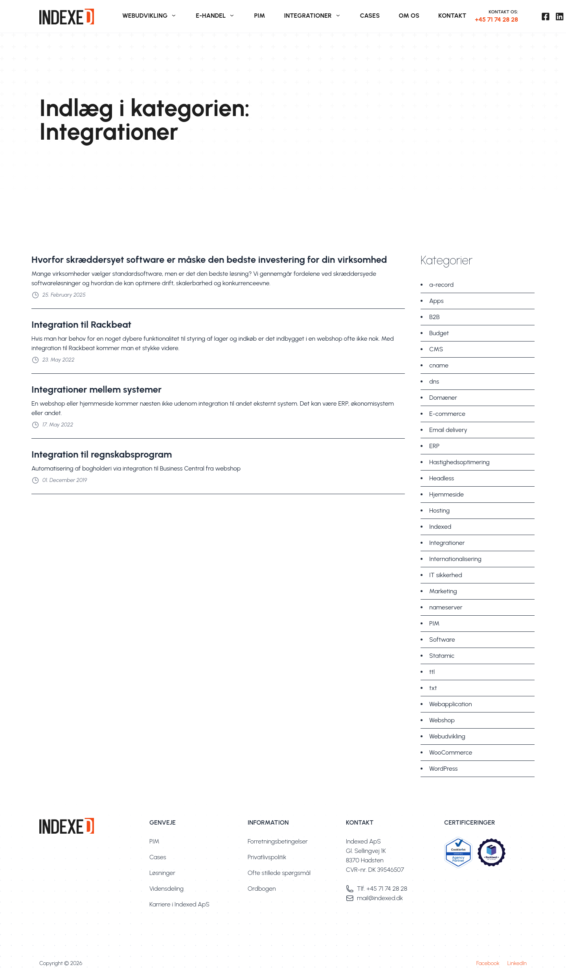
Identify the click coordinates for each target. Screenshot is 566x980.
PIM (434, 623)
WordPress (443, 768)
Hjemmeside (446, 494)
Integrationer (447, 542)
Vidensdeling (166, 888)
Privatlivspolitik (267, 857)
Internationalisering (455, 559)
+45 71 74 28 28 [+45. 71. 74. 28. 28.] (496, 19)
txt (433, 688)
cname (438, 365)
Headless (441, 478)
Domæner (443, 397)
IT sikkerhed (445, 575)
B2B (434, 317)
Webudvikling (447, 736)
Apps (436, 301)
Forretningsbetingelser (278, 841)
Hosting (439, 510)
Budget (439, 333)
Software (442, 639)
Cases (157, 857)
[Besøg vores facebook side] (545, 16)
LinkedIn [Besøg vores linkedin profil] (517, 963)
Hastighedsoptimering (459, 462)
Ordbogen (262, 888)
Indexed (440, 526)
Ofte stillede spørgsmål (279, 873)
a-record (441, 284)
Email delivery (448, 430)
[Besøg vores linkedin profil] (560, 16)
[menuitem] (149, 16)
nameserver (445, 607)
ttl (432, 671)
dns (434, 381)
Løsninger (162, 873)
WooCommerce (450, 752)
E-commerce (447, 413)
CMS (436, 349)
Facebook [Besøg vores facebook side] (488, 963)
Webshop (442, 720)
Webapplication (450, 704)
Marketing (443, 591)
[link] (76, 16)
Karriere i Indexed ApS (179, 904)
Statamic (441, 655)
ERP (434, 446)
